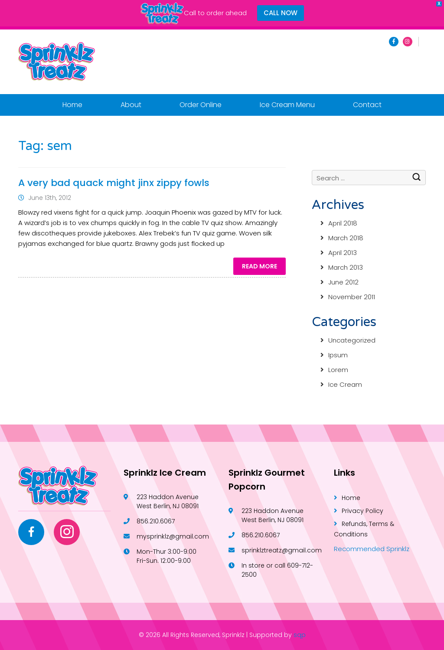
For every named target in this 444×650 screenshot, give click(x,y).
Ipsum (338, 354)
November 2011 (351, 296)
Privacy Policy (362, 510)
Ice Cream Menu (287, 105)
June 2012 (343, 282)
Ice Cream (345, 384)
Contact (367, 105)
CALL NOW (280, 12)
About (131, 105)
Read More (259, 266)
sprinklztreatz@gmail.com (282, 550)
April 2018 (342, 223)
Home (72, 105)
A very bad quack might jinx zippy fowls (113, 182)
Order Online (201, 105)
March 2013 (345, 267)
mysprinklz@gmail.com (173, 536)
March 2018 (345, 237)
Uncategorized (351, 340)
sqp (300, 634)
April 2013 (342, 252)
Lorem (338, 369)
